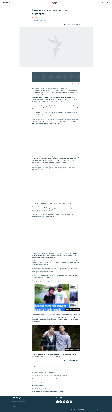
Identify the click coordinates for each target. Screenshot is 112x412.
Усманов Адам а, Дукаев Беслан (50, 261)
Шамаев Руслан (36, 17)
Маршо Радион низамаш (18, 401)
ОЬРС (103, 2)
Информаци (15, 403)
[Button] (68, 25)
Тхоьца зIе (14, 406)
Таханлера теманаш (38, 7)
